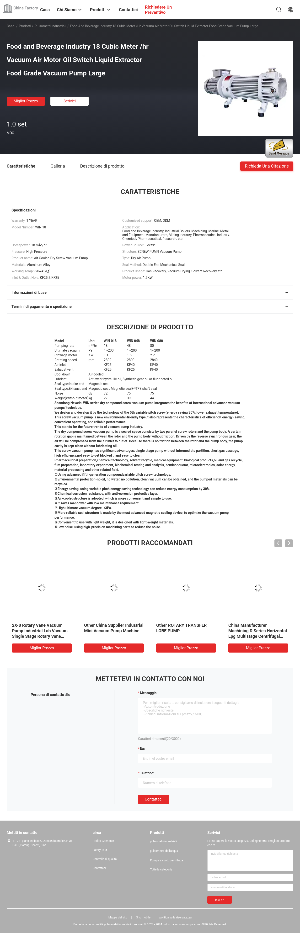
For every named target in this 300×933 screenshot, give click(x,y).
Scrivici (70, 101)
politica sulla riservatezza (175, 917)
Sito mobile (143, 917)
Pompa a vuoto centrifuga (166, 860)
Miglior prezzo (26, 101)
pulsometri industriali (50, 26)
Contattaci (153, 799)
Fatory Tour (100, 850)
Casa (10, 26)
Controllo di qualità (105, 859)
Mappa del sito (117, 917)
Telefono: (147, 773)
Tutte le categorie (161, 869)
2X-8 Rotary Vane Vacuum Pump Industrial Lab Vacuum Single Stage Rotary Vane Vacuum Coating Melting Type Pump (41, 636)
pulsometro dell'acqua (164, 851)
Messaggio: (148, 693)
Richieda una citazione (267, 165)
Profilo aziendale (103, 841)
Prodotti (25, 26)
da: (142, 749)
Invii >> (219, 899)
